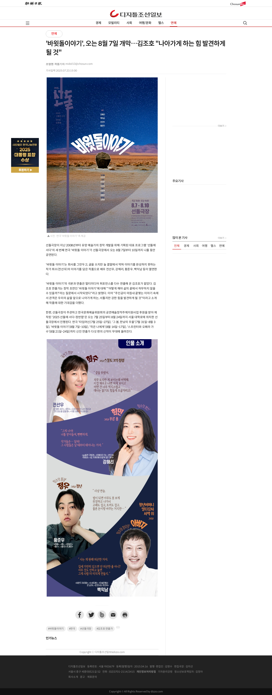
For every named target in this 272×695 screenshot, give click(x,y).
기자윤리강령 (165, 671)
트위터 (90, 614)
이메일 (113, 614)
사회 (129, 23)
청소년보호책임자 (184, 671)
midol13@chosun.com (79, 64)
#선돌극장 (85, 628)
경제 (98, 23)
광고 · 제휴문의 (88, 677)
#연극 (72, 628)
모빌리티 (114, 23)
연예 (173, 23)
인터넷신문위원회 (214, 672)
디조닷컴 (136, 13)
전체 (177, 246)
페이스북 (79, 614)
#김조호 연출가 (105, 628)
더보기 (221, 126)
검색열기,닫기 (245, 23)
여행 (204, 246)
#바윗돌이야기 (56, 628)
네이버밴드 (101, 614)
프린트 (124, 614)
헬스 (161, 23)
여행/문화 (145, 23)
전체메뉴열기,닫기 (27, 23)
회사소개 (73, 677)
